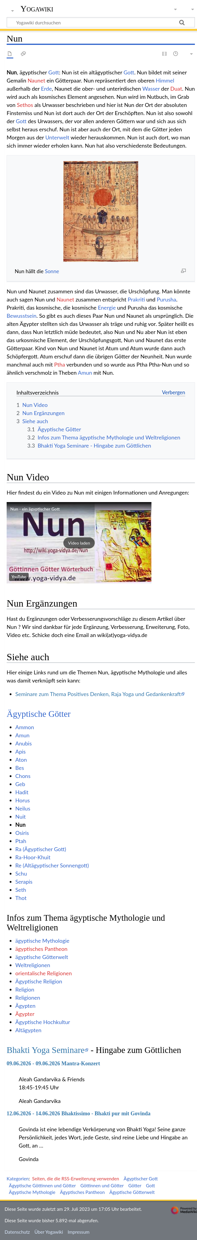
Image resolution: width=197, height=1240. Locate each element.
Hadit (21, 792)
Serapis (24, 881)
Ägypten (25, 1005)
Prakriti (136, 299)
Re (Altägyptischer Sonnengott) (52, 865)
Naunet (36, 80)
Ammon (24, 727)
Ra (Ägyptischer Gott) (40, 849)
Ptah (20, 841)
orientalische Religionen (43, 973)
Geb (20, 784)
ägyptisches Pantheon (41, 948)
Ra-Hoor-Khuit (32, 857)
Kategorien (18, 1178)
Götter (134, 1185)
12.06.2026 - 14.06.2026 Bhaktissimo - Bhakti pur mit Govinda (79, 1113)
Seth (20, 889)
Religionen (27, 997)
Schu (21, 873)
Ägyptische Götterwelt (131, 1192)
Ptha (59, 364)
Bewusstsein (22, 315)
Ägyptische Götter (39, 714)
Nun (20, 824)
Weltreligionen (32, 965)
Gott (53, 72)
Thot (21, 898)
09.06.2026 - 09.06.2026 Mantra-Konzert (53, 1063)
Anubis (23, 743)
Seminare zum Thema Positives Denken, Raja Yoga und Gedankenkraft (98, 694)
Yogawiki (37, 9)
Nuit (20, 816)
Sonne (52, 271)
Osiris (22, 832)
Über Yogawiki (48, 1232)
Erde (46, 88)
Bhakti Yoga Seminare (45, 1050)
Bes (19, 767)
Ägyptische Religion (38, 981)
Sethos (25, 105)
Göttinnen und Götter (102, 1185)
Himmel (165, 80)
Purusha (166, 299)
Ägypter (24, 1013)
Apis (20, 751)
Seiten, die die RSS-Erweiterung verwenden (75, 1178)
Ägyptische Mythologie (32, 1192)
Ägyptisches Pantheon (82, 1192)
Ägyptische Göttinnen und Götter (42, 1185)
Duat (176, 88)
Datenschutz (17, 1232)
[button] (79, 542)
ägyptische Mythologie (42, 940)
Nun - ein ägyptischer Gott (35, 508)
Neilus (22, 808)
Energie (107, 307)
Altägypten (28, 1030)
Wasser (151, 88)
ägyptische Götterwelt (41, 957)
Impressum (79, 1232)
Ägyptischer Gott (141, 1178)
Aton (21, 759)
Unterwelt (57, 137)
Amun (85, 372)
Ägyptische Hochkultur (42, 1022)
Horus (22, 800)
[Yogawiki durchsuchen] (101, 22)
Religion (24, 989)
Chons (22, 776)
